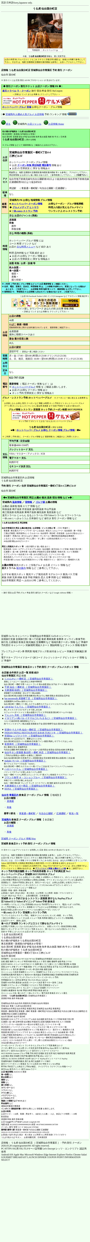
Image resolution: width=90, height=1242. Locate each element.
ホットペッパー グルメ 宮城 (16, 107)
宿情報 (28, 502)
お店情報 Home (54, 124)
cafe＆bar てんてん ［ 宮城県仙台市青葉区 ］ (28, 707)
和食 (9, 807)
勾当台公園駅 (46, 813)
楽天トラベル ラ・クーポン (16, 91)
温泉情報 (17, 502)
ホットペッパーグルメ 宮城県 (16, 874)
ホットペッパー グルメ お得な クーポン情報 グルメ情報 (45, 430)
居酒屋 (10, 801)
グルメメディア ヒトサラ (25, 207)
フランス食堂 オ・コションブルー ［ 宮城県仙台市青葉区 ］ (36, 777)
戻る (5, 124)
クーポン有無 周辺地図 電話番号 (34, 165)
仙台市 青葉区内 (10, 795)
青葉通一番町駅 (27, 813)
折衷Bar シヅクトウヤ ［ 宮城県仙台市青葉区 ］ (29, 736)
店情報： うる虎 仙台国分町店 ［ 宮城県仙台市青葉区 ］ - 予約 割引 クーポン (41, 1142)
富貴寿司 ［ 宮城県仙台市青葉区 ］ (23, 744)
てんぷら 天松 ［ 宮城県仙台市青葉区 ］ (25, 715)
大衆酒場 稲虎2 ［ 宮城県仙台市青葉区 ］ (26, 690)
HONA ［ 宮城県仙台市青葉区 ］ (21, 789)
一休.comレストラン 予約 (25, 211)
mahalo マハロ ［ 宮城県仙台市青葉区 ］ (25, 761)
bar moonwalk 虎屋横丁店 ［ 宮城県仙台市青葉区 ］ (31, 698)
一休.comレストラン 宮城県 (15, 912)
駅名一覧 (73, 813)
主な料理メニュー (26, 246)
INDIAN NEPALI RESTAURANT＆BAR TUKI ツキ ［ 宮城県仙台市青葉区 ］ (44, 732)
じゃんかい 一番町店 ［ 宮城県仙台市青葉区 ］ (29, 678)
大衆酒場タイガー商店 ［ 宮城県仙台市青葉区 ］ (30, 786)
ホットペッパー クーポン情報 (27, 203)
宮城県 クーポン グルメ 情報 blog (18, 838)
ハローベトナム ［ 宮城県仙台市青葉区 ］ (26, 769)
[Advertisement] (19, 612)
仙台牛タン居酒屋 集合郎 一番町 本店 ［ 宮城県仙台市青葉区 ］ (38, 752)
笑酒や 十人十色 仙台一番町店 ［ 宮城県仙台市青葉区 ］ (34, 729)
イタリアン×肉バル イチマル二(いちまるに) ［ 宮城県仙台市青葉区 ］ (41, 718)
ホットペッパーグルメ (23, 387)
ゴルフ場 (40, 502)
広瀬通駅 (61, 813)
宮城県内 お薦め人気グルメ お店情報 (25, 114)
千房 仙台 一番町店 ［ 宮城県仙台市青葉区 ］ (28, 687)
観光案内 (21, 568)
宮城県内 (6, 819)
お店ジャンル (34, 124)
